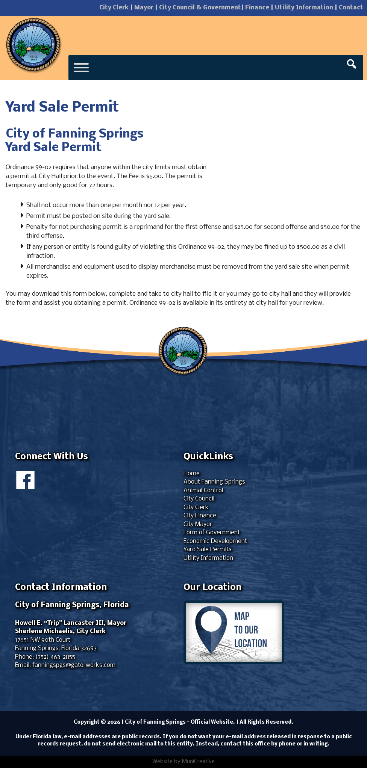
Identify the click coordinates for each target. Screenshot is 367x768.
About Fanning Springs (214, 482)
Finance (257, 8)
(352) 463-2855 (55, 657)
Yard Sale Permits (208, 549)
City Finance (200, 516)
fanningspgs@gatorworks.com (73, 665)
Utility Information (304, 8)
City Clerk (114, 8)
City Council (199, 499)
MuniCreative (198, 762)
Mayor (143, 8)
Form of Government (212, 532)
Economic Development (215, 541)
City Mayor (198, 524)
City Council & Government (200, 8)
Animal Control (203, 490)
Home (192, 473)
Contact (351, 8)
